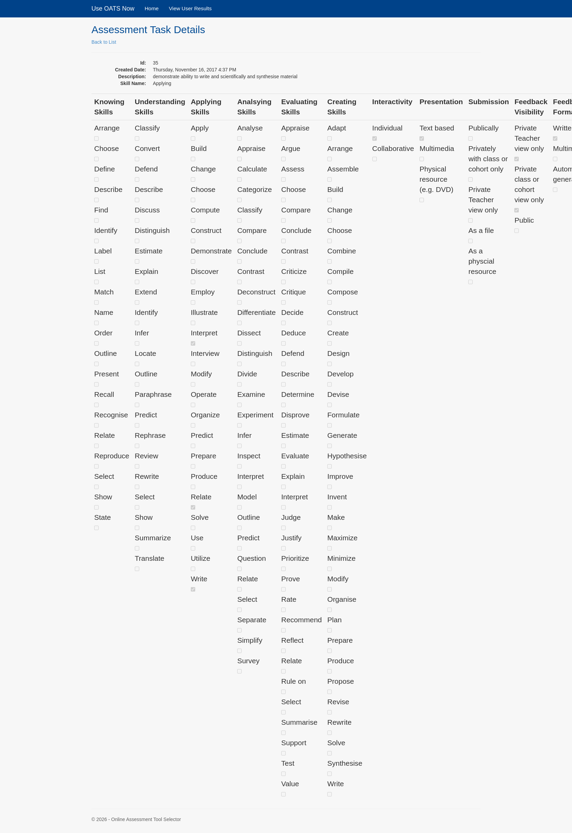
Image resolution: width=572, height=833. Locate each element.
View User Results (190, 8)
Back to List (103, 42)
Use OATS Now (112, 8)
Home (152, 8)
